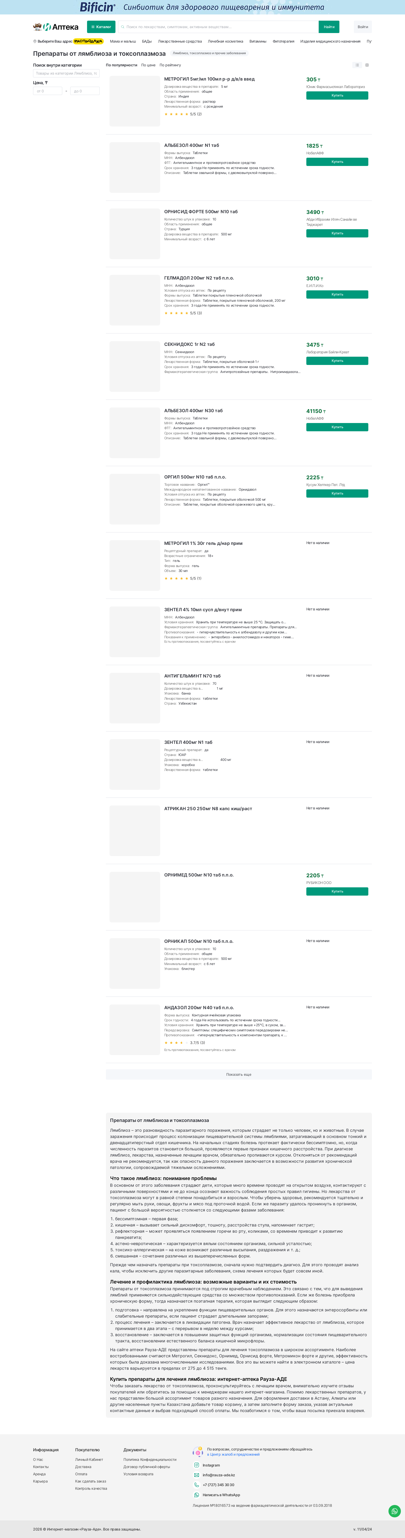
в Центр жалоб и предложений (233, 1454)
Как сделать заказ (90, 1481)
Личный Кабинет (89, 1459)
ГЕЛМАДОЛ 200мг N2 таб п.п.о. (199, 278)
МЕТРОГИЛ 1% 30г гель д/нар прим (203, 543)
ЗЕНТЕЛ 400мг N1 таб (188, 742)
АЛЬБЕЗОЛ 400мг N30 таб (193, 410)
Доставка (83, 1466)
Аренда (39, 1474)
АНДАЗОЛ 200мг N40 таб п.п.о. (199, 1007)
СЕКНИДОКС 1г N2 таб (189, 344)
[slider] (209, 114)
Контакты (41, 1466)
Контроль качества (91, 1488)
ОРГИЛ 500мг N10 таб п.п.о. (195, 477)
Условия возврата (138, 1474)
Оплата (81, 1474)
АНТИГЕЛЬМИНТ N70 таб (192, 676)
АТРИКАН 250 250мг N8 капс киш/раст (208, 808)
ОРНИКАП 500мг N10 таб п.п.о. (199, 941)
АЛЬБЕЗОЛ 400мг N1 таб (191, 145)
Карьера (40, 1481)
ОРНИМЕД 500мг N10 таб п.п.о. (199, 875)
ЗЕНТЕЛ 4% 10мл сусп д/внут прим (203, 609)
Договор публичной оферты (146, 1466)
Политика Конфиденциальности (149, 1459)
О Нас (38, 1459)
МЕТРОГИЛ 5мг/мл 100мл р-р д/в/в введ (209, 79)
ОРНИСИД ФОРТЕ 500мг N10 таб (201, 211)
